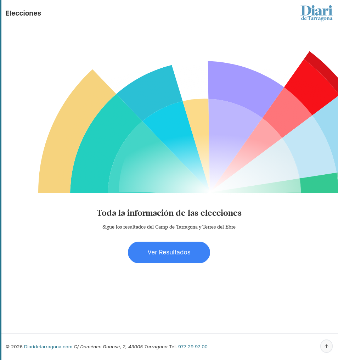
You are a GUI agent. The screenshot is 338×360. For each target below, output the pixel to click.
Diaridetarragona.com (48, 346)
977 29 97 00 (193, 346)
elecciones (23, 13)
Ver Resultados (168, 252)
